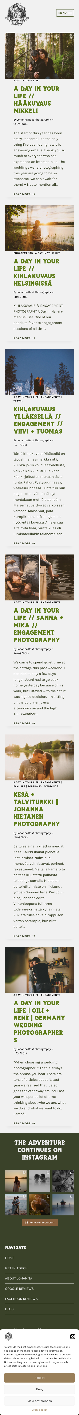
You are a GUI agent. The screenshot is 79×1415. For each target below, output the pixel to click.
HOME (10, 1258)
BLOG (9, 1309)
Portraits (35, 786)
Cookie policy (39, 1409)
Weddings (51, 786)
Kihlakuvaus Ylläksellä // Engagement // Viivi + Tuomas (38, 420)
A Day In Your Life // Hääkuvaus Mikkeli (36, 99)
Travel (18, 401)
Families (19, 786)
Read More (24, 194)
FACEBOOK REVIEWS (21, 1299)
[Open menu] (65, 13)
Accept (40, 1378)
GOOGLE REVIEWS (19, 1288)
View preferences (39, 1401)
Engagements (23, 253)
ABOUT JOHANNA (18, 1278)
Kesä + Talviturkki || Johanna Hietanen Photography (36, 809)
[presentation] (39, 56)
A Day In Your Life (26, 80)
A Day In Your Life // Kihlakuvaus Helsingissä (36, 272)
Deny (39, 1389)
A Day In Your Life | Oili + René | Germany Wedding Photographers (39, 1022)
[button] (73, 1336)
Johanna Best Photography (34, 119)
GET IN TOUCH (16, 1268)
